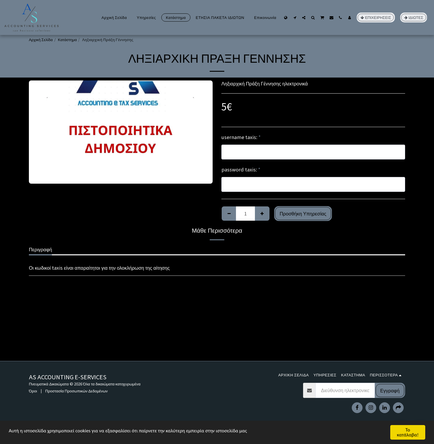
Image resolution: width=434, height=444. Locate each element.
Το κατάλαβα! (408, 432)
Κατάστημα (67, 39)
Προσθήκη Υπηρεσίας (303, 213)
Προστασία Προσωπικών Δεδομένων (76, 391)
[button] (294, 17)
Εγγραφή (390, 390)
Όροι (33, 391)
